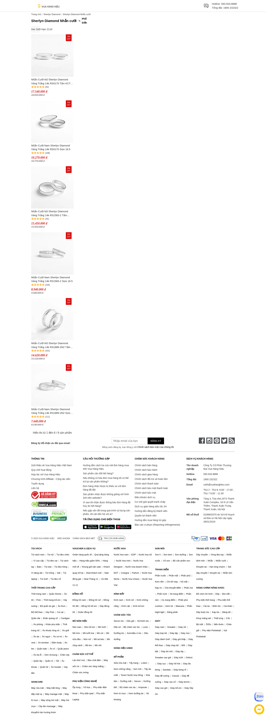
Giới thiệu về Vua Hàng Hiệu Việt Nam (51, 465)
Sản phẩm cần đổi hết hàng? (98, 473)
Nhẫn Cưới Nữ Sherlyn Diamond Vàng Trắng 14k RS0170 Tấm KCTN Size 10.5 (51, 81)
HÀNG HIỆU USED (123, 648)
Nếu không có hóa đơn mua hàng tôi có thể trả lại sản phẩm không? (106, 480)
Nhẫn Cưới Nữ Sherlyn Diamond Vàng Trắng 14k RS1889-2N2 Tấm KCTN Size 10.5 (50, 345)
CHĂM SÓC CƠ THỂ (82, 654)
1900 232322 (230, 7)
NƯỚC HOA (120, 548)
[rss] (232, 441)
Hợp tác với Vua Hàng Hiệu (45, 474)
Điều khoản (64, 538)
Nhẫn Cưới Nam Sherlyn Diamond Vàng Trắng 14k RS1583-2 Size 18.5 (52, 279)
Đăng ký (155, 441)
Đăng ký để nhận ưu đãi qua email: (50, 443)
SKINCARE (37, 682)
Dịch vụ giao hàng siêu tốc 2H (151, 506)
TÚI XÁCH (36, 548)
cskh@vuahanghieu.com (216, 484)
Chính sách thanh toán (147, 483)
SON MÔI (160, 548)
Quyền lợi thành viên (146, 515)
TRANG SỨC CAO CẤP (208, 548)
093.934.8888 (229, 3)
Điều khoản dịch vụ (145, 497)
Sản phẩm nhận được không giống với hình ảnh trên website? (106, 496)
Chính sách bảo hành (146, 470)
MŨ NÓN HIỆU (79, 621)
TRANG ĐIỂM (162, 569)
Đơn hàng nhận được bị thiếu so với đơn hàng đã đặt (104, 488)
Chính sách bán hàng (146, 465)
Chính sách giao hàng (146, 474)
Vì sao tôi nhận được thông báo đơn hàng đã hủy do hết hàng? (106, 504)
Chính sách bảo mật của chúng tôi (155, 447)
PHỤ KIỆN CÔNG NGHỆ (84, 681)
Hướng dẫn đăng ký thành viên (151, 511)
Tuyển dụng (37, 483)
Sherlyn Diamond (51, 14)
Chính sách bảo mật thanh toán (151, 488)
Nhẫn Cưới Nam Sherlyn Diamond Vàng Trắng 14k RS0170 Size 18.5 (50, 147)
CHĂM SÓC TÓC (122, 615)
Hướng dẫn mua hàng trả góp (150, 520)
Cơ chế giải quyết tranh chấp (150, 502)
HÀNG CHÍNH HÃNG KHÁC (210, 587)
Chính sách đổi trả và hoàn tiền (151, 479)
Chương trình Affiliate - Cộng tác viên (50, 479)
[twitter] (224, 441)
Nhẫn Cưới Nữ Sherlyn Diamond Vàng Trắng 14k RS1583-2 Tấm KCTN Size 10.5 (49, 213)
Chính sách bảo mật (145, 492)
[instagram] (209, 441)
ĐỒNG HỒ (77, 594)
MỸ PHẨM (119, 657)
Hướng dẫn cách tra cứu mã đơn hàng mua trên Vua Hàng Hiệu (106, 467)
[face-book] (202, 441)
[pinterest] (217, 441)
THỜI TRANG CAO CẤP (43, 587)
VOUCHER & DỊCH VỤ (84, 548)
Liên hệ (35, 488)
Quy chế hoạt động (41, 470)
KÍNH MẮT (119, 594)
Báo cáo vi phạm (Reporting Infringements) (157, 524)
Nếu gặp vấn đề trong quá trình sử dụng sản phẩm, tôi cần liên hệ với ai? (106, 512)
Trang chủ (36, 14)
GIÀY (157, 621)
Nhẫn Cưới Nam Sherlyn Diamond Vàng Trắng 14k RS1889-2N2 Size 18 (50, 411)
